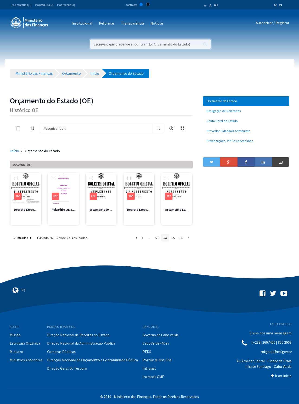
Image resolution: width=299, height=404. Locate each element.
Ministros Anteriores (26, 360)
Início (14, 151)
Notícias (157, 23)
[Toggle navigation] (55, 23)
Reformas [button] (107, 23)
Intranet (149, 368)
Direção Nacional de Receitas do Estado (78, 335)
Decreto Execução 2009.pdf (146, 209)
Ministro (16, 351)
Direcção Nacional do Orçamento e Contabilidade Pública (92, 360)
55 (173, 238)
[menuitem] (246, 101)
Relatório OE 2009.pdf (67, 209)
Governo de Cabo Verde (161, 335)
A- (205, 5)
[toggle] (26, 128)
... (149, 238)
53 (157, 238)
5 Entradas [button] (22, 238)
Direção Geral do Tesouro (67, 368)
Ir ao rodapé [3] (66, 4)
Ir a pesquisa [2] (44, 4)
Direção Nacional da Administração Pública (81, 343)
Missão (15, 335)
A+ (216, 5)
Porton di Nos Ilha (157, 360)
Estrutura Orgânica (25, 343)
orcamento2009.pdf (103, 209)
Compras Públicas (61, 351)
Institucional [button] (82, 23)
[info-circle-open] (171, 128)
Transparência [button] (132, 23)
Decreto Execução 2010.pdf (33, 209)
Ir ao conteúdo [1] (21, 4)
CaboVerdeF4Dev (156, 343)
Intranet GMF (153, 376)
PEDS (147, 351)
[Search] (96, 128)
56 (181, 238)
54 (165, 238)
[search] (158, 128)
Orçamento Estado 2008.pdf (185, 209)
